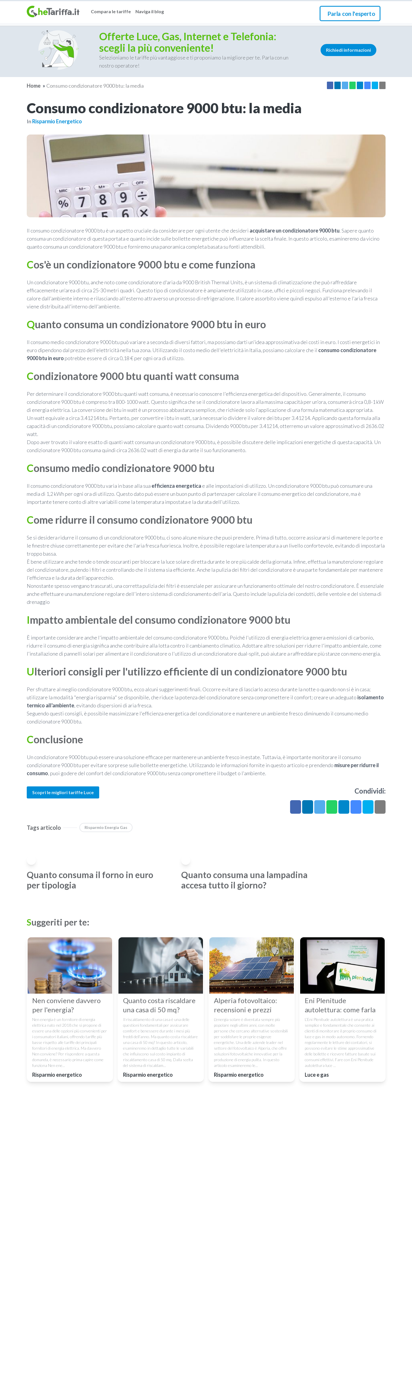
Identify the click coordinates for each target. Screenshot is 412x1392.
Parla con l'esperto (351, 13)
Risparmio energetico (57, 121)
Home (34, 85)
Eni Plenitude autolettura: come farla (340, 1005)
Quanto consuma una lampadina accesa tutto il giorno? (244, 879)
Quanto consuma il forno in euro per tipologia (90, 879)
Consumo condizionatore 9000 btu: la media (95, 85)
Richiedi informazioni (348, 50)
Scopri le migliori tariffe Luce (63, 792)
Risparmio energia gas (106, 827)
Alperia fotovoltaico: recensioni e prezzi (245, 1005)
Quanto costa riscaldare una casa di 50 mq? (159, 1005)
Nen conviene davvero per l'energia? (66, 1005)
